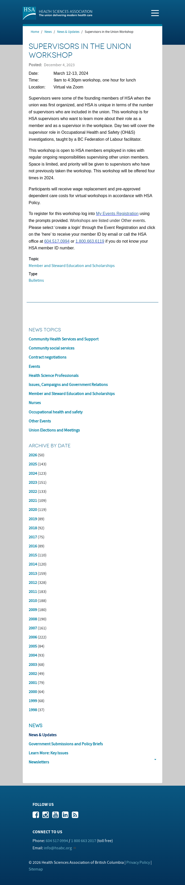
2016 (33, 546)
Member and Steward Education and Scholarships (72, 265)
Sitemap (36, 869)
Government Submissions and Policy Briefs (66, 744)
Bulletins (36, 280)
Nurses (35, 402)
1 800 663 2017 (83, 840)
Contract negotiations (47, 357)
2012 (33, 582)
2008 (33, 619)
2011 (33, 591)
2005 (33, 646)
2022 (33, 491)
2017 (33, 537)
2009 (33, 609)
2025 (33, 464)
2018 (33, 528)
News (48, 32)
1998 (33, 709)
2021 (33, 500)
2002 (33, 673)
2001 (33, 682)
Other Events (40, 421)
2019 (33, 519)
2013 (33, 573)
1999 (33, 700)
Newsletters (39, 762)
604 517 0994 (57, 840)
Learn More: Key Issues (48, 753)
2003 (33, 664)
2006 (33, 637)
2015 (33, 555)
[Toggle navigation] (155, 13)
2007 (33, 628)
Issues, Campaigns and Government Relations (68, 384)
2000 (33, 691)
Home (35, 32)
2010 (33, 600)
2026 (33, 455)
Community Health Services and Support (63, 339)
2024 (33, 473)
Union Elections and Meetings (54, 430)
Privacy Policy (138, 862)
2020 (33, 509)
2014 (33, 564)
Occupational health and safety (55, 412)
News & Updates (68, 32)
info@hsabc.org (58, 848)
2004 (33, 655)
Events (34, 366)
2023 (33, 482)
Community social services (51, 348)
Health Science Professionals (54, 375)
